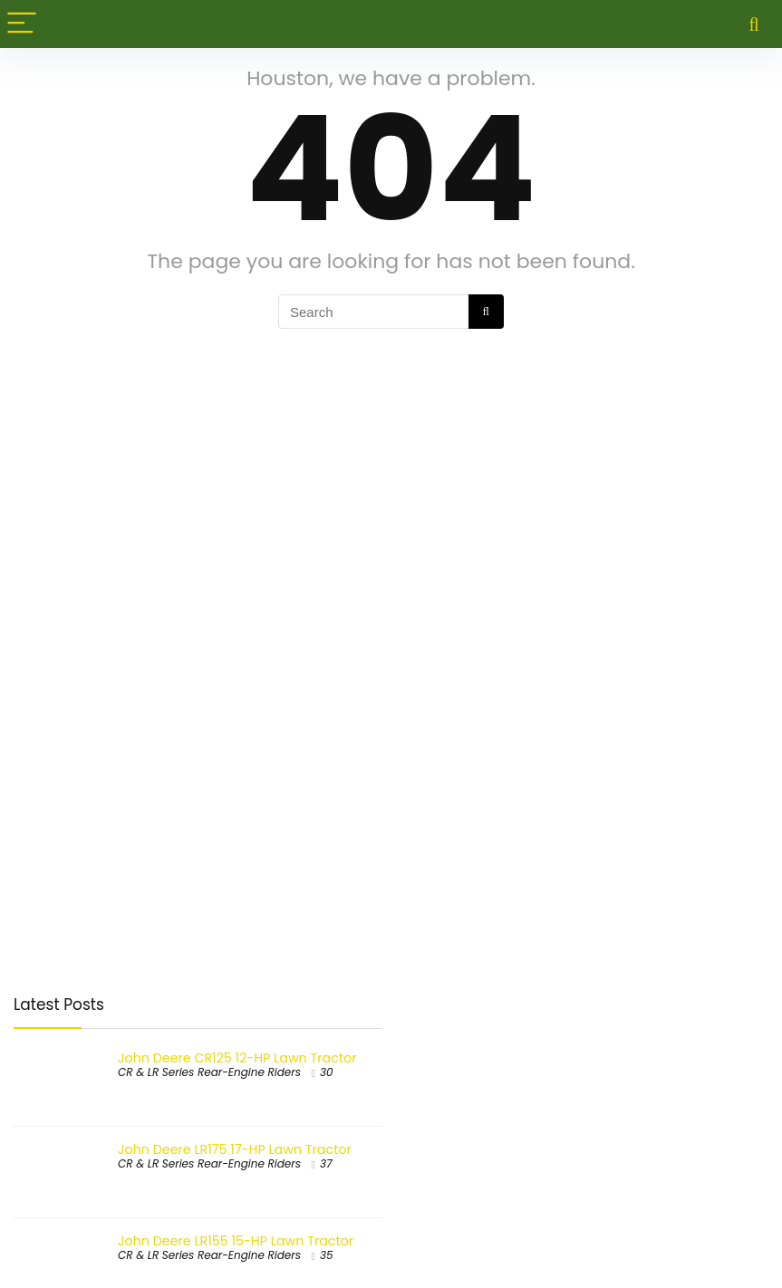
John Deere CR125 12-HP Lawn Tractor (237, 1058)
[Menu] (21, 24)
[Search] (754, 24)
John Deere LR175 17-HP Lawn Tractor (235, 1149)
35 (326, 1255)
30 (326, 1072)
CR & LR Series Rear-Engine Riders (209, 1072)
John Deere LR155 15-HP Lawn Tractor (235, 1241)
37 (326, 1163)
